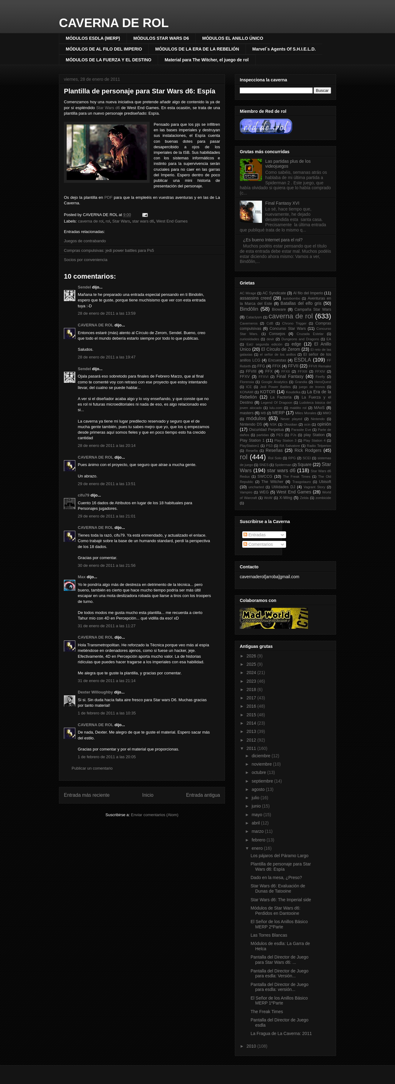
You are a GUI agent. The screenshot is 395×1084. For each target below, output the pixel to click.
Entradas (254, 534)
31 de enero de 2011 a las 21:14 (106, 680)
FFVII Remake (320, 366)
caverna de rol (90, 221)
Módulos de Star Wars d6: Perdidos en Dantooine (275, 911)
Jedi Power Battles (275, 387)
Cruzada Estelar (310, 334)
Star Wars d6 (108, 107)
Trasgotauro (301, 482)
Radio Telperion (319, 446)
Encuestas (277, 360)
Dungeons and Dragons (300, 339)
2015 (252, 714)
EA (328, 339)
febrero (259, 839)
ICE (249, 387)
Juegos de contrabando (85, 241)
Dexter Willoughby (95, 692)
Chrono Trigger (294, 323)
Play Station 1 (252, 440)
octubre (259, 772)
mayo (257, 814)
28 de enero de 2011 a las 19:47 (106, 357)
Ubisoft (325, 482)
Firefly (320, 376)
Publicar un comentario (92, 768)
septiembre (263, 781)
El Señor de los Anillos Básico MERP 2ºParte (279, 924)
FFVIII (251, 371)
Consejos (277, 334)
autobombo (291, 298)
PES (279, 435)
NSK (273, 424)
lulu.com (275, 408)
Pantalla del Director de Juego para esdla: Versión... (280, 973)
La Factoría (280, 397)
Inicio (147, 795)
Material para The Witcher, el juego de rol (206, 59)
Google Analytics (274, 382)
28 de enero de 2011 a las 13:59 (106, 313)
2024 (252, 672)
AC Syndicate (274, 293)
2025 (252, 664)
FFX (269, 371)
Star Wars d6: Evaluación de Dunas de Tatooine (278, 888)
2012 (252, 740)
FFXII (285, 371)
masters (247, 413)
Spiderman (283, 465)
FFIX (276, 366)
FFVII (293, 365)
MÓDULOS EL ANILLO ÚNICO (232, 38)
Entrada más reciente (87, 795)
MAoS (319, 408)
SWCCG (264, 476)
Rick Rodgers (308, 450)
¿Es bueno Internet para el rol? (273, 239)
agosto (259, 789)
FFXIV (320, 371)
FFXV (245, 376)
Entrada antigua (203, 795)
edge (296, 344)
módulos (256, 418)
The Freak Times (296, 476)
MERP (278, 412)
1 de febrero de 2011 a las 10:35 (107, 713)
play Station (314, 435)
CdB (270, 323)
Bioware (279, 309)
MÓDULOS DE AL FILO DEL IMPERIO (104, 49)
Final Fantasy (289, 376)
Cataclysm (254, 317)
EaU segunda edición (264, 344)
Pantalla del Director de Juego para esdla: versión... (280, 987)
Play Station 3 (285, 440)
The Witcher (272, 482)
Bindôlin (249, 309)
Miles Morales (305, 413)
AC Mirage (248, 293)
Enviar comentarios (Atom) (154, 814)
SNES (263, 465)
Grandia (301, 382)
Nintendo (318, 419)
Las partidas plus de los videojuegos (288, 164)
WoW (268, 498)
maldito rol (298, 408)
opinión (324, 424)
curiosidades (249, 339)
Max (81, 577)
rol (108, 221)
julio (256, 797)
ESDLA (302, 360)
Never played (291, 419)
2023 (252, 681)
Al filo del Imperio (308, 293)
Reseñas (274, 450)
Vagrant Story (314, 487)
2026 (252, 655)
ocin (307, 424)
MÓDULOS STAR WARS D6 (161, 38)
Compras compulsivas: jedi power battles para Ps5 (109, 250)
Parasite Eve (301, 430)
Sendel (84, 287)
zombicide (323, 498)
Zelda (304, 498)
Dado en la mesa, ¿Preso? (276, 877)
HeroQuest (322, 382)
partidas (262, 435)
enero (258, 848)
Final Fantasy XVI (282, 203)
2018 (252, 689)
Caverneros (249, 323)
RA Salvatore (290, 446)
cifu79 (83, 495)
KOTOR (268, 391)
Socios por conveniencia (85, 259)
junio (257, 806)
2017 (252, 697)
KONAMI (246, 392)
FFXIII (302, 371)
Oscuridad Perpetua (266, 429)
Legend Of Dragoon (276, 402)
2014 (252, 723)
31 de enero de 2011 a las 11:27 (106, 626)
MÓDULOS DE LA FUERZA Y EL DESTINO (108, 59)
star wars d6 (143, 221)
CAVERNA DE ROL (114, 23)
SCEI (307, 458)
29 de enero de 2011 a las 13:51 (106, 483)
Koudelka (293, 392)
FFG (261, 366)
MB (263, 413)
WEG (264, 492)
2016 (252, 706)
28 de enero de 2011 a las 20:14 (106, 445)
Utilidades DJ (283, 487)
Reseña (252, 450)
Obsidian (290, 424)
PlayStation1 (249, 446)
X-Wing (285, 498)
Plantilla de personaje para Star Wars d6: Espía (139, 91)
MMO (327, 413)
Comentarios (258, 544)
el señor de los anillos (278, 354)
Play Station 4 (314, 440)
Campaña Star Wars (312, 309)
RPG (292, 458)
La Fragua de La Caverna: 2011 (281, 1033)
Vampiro (246, 492)
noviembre (262, 764)
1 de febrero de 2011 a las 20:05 (107, 757)
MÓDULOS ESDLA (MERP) (93, 38)
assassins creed (256, 298)
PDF (108, 197)
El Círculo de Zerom (280, 349)
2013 (252, 731)
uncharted (256, 487)
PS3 (269, 446)
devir (270, 339)
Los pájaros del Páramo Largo (280, 855)
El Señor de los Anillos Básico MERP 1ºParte (279, 1001)
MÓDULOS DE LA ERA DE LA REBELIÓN (197, 49)
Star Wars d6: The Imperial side (281, 899)
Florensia (247, 382)
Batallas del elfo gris (301, 303)
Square (304, 464)
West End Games (172, 221)
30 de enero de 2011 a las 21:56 (106, 565)
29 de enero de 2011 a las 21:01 (106, 516)
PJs (294, 435)
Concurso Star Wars (287, 328)
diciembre (262, 755)
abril (256, 822)
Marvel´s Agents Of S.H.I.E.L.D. (284, 49)
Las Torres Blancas (269, 935)
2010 (252, 1046)
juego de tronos (312, 387)
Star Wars (121, 221)
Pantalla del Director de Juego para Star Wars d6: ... (280, 960)
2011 (252, 748)
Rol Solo (274, 458)
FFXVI (263, 376)
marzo (258, 831)
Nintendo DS (251, 424)
